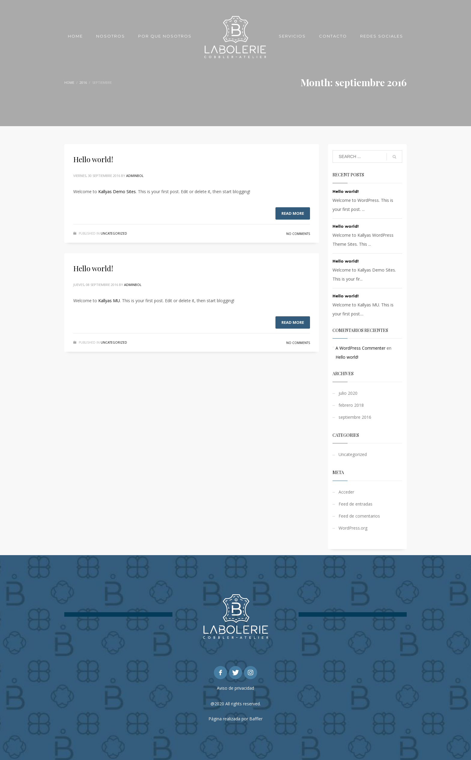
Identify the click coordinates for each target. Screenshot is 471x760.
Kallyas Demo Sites (117, 191)
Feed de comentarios (359, 516)
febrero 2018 (351, 405)
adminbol (135, 175)
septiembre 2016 (355, 417)
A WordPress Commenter (360, 348)
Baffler (256, 719)
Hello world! (93, 159)
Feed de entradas (355, 504)
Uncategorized (114, 233)
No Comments (298, 234)
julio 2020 (348, 393)
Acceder (346, 492)
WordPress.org (353, 528)
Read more (292, 213)
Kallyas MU (109, 300)
